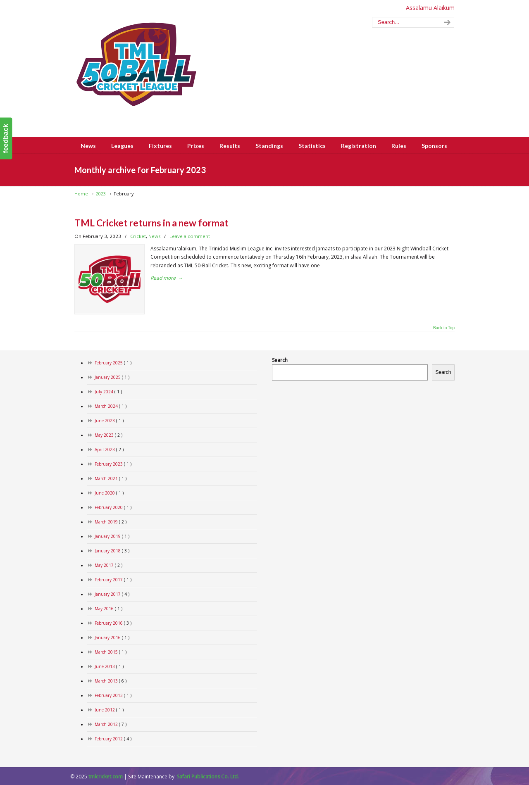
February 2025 (113, 362)
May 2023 (108, 435)
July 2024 (108, 391)
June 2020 (109, 493)
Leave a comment (189, 236)
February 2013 (113, 695)
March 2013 (110, 681)
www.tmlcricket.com (136, 64)
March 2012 (110, 724)
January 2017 (112, 594)
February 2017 (113, 579)
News (154, 236)
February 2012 (113, 738)
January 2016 (112, 637)
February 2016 (113, 623)
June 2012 (109, 710)
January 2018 (112, 550)
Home (81, 193)
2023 (101, 193)
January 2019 (112, 536)
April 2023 (109, 449)
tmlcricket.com (105, 776)
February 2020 (113, 507)
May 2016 (108, 608)
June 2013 (109, 666)
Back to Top (444, 328)
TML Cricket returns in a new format (151, 222)
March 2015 (110, 652)
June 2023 (109, 420)
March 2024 (110, 406)
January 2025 (112, 377)
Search (280, 360)
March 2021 (110, 478)
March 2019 (110, 522)
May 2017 (108, 565)
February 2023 (113, 464)
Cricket (138, 236)
